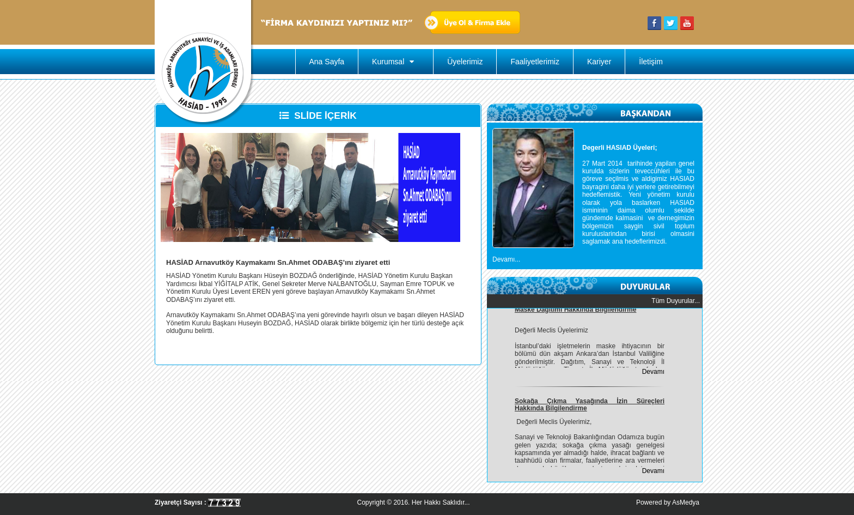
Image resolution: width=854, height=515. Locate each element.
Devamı (653, 373)
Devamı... (506, 259)
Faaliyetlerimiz (534, 61)
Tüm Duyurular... (675, 301)
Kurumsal (395, 61)
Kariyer (599, 61)
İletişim (651, 61)
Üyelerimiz (465, 61)
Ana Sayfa (327, 61)
